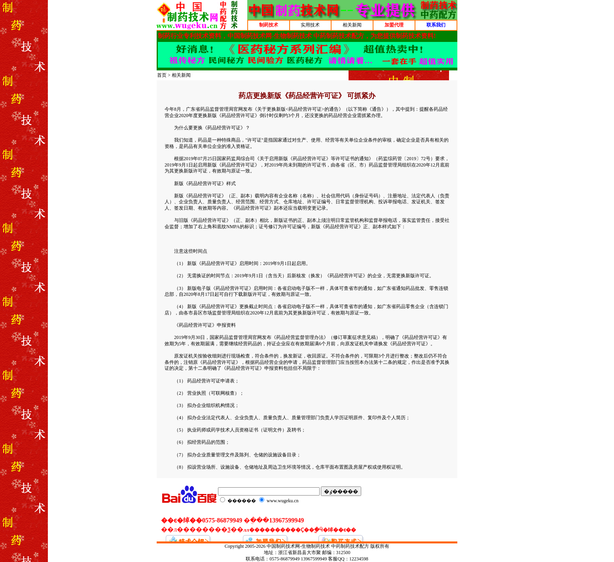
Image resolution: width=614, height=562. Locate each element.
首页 (162, 75)
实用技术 (310, 25)
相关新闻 (352, 25)
